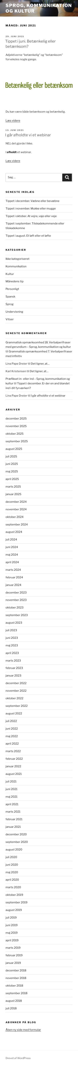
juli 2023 (11, 630)
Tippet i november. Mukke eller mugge (31, 208)
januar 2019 (13, 963)
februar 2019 (14, 955)
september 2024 (17, 524)
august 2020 (14, 849)
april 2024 (12, 562)
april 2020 (12, 879)
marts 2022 (13, 751)
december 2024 (16, 501)
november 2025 (16, 426)
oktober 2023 (15, 607)
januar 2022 (13, 766)
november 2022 (16, 690)
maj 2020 (12, 872)
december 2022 (16, 683)
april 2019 (12, 940)
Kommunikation (16, 266)
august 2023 (14, 622)
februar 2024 (14, 577)
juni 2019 (12, 925)
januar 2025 (13, 494)
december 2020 (16, 834)
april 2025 (12, 479)
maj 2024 (12, 554)
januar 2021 (13, 826)
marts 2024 (13, 569)
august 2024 (14, 532)
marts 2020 (13, 887)
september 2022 (17, 706)
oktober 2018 (14, 985)
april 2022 (12, 743)
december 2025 (16, 418)
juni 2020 (12, 864)
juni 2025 (12, 464)
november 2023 (16, 600)
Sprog (10, 304)
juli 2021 (11, 781)
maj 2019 (12, 932)
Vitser (10, 319)
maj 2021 (11, 796)
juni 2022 (12, 728)
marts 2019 (13, 947)
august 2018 (14, 1000)
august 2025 (14, 449)
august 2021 (14, 774)
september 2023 (17, 615)
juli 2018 (11, 1008)
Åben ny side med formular (23, 1030)
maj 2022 (12, 736)
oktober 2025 (15, 433)
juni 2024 (12, 547)
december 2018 (16, 970)
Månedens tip (15, 281)
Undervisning (14, 311)
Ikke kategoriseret (17, 259)
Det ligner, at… (40, 363)
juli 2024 (11, 539)
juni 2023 (12, 638)
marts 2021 (13, 811)
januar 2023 (13, 675)
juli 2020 (11, 857)
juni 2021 (11, 789)
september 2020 (17, 842)
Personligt (12, 289)
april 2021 (12, 804)
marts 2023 (13, 660)
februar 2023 (14, 668)
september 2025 (17, 441)
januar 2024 (13, 585)
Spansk (10, 296)
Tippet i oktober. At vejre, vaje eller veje (31, 216)
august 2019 (14, 910)
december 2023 (16, 592)
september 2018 (16, 993)
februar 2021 (14, 819)
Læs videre (13, 120)
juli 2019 (11, 917)
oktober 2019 (14, 895)
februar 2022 (14, 758)
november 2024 (16, 509)
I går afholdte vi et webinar (28, 135)
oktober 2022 (14, 698)
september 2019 (16, 902)
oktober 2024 (15, 517)
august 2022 (14, 713)
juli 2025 (11, 456)
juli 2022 (11, 721)
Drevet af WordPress (18, 1058)
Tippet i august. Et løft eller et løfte (28, 235)
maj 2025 (12, 471)
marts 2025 (13, 486)
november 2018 (16, 978)
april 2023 (12, 653)
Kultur (10, 274)
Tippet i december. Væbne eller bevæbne (32, 201)
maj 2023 (12, 645)
